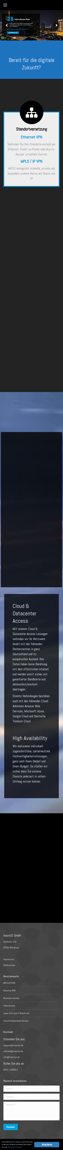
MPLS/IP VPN (9, 982)
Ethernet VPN (9, 990)
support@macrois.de (13, 1045)
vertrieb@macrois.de (13, 1051)
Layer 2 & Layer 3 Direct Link (16, 1013)
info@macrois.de (11, 1057)
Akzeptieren (47, 1144)
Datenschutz (9, 965)
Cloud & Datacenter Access (16, 1020)
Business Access (11, 998)
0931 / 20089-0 (10, 1069)
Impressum (8, 959)
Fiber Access (9, 1005)
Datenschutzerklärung (15, 1147)
